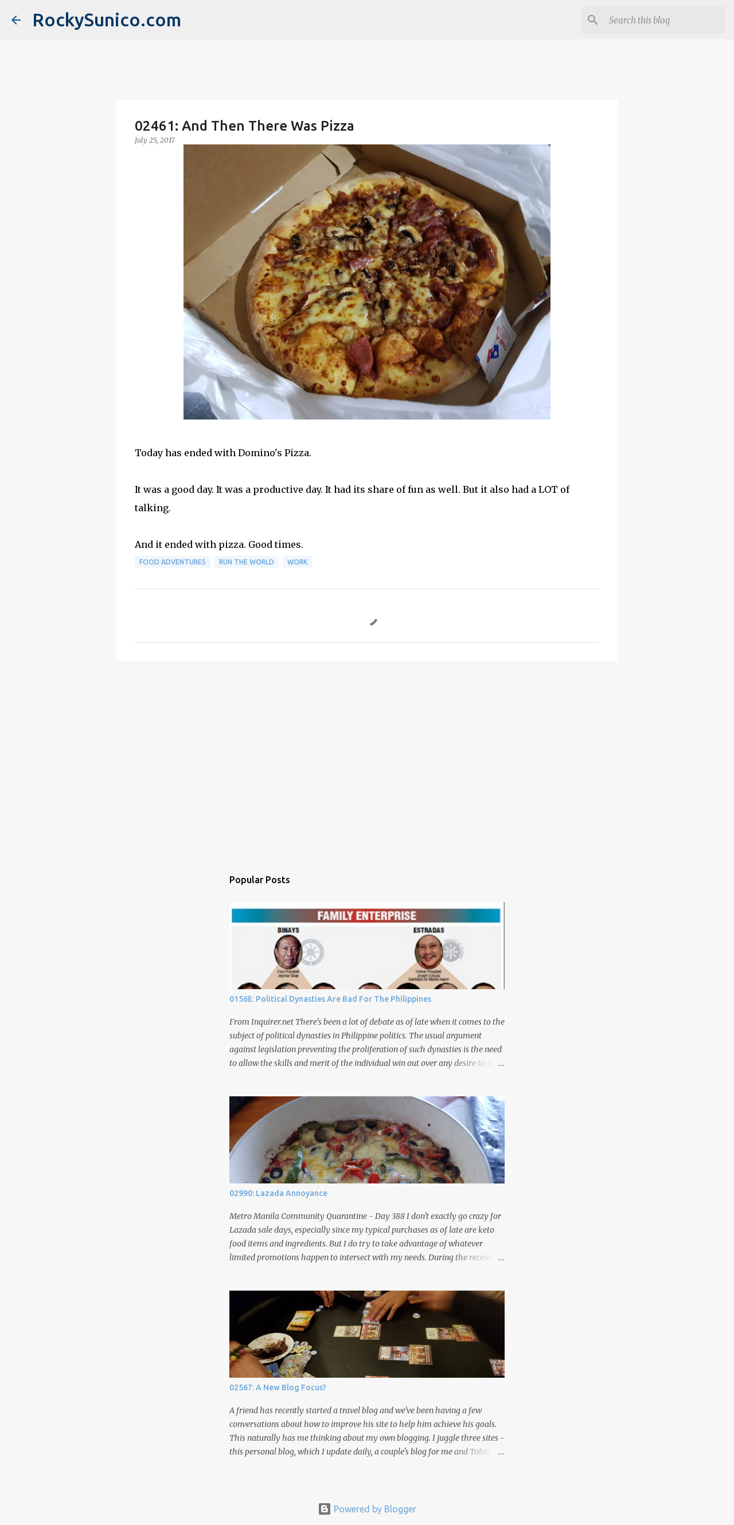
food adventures (172, 562)
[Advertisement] (367, 759)
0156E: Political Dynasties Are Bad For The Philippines (330, 998)
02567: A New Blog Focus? (277, 1387)
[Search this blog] (664, 20)
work (297, 562)
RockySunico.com (106, 19)
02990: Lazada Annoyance (278, 1193)
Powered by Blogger (367, 1509)
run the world (246, 562)
